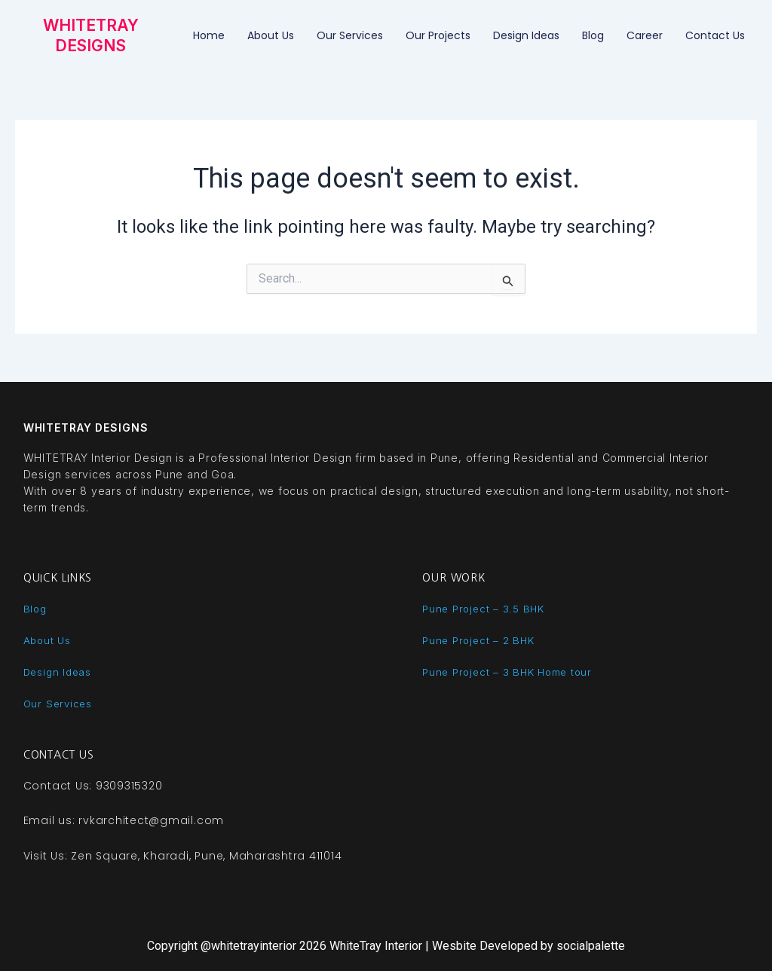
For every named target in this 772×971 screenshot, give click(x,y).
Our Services (350, 35)
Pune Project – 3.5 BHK (485, 608)
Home (209, 35)
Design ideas (526, 35)
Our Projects (438, 35)
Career (644, 35)
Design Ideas (59, 671)
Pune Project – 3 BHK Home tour (511, 671)
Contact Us (715, 35)
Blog (593, 35)
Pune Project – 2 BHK (480, 640)
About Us (270, 35)
